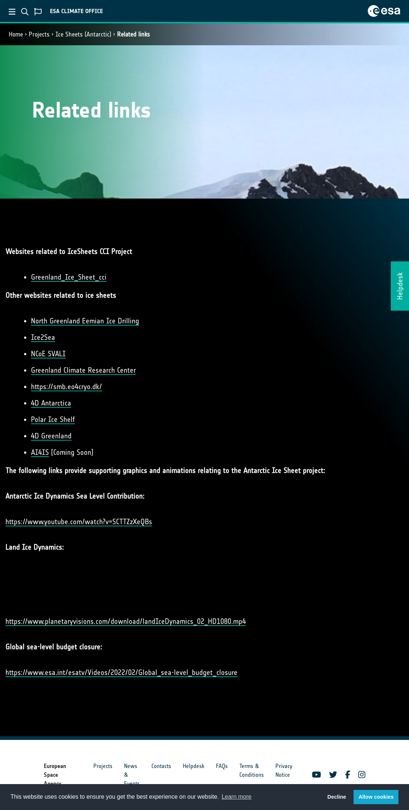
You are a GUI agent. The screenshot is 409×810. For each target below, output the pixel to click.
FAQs (222, 766)
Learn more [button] (236, 797)
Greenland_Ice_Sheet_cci (69, 277)
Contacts (161, 766)
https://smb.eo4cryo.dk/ (66, 386)
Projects (39, 34)
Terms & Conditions (251, 770)
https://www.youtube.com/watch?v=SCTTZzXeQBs (78, 521)
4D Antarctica (51, 403)
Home (16, 34)
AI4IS (40, 452)
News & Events (132, 775)
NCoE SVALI (48, 353)
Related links (133, 34)
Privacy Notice (283, 770)
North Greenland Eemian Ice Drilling (85, 320)
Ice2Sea (43, 337)
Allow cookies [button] (376, 797)
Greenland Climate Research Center (83, 370)
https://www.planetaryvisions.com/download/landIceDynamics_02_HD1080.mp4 (125, 621)
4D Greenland (51, 435)
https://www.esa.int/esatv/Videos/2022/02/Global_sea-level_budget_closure (121, 672)
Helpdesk (193, 766)
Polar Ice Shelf (53, 419)
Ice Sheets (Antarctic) (83, 34)
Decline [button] (336, 797)
